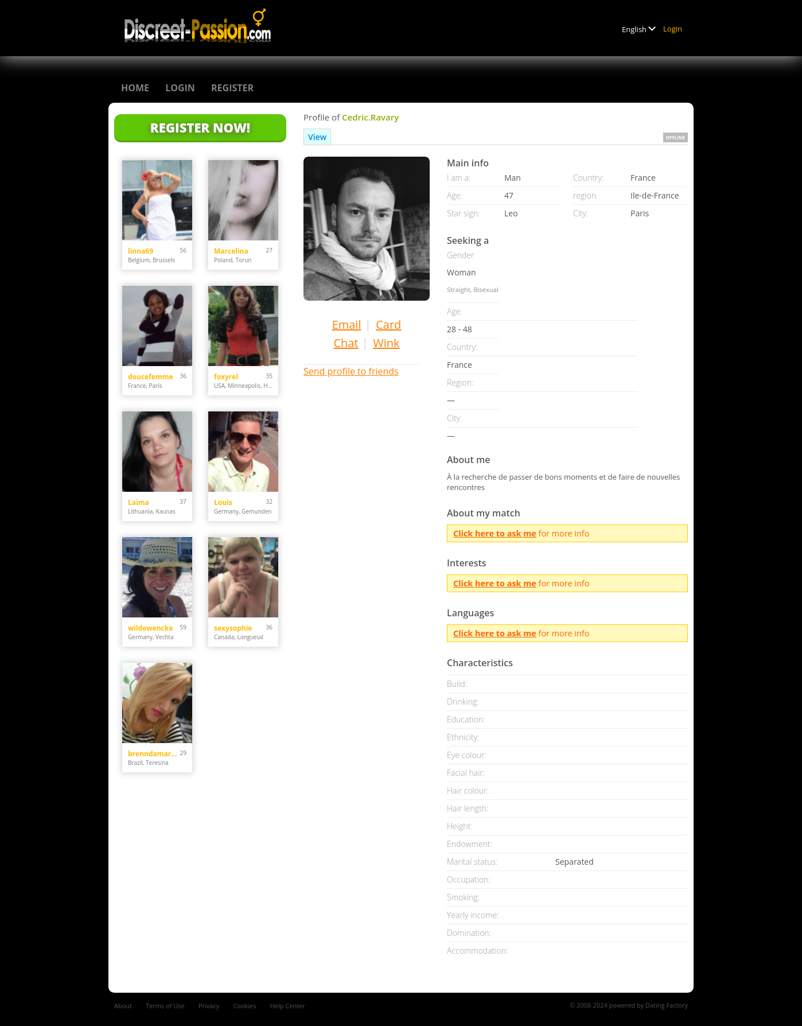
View (317, 136)
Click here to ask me (494, 533)
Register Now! (200, 127)
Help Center (287, 1005)
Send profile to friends (351, 371)
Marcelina (231, 251)
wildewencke (150, 628)
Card (388, 324)
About (123, 1005)
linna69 (140, 251)
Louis (223, 502)
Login (672, 29)
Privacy (208, 1005)
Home (135, 87)
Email (346, 324)
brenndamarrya (154, 754)
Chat (345, 343)
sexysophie (233, 628)
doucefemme (150, 377)
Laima (138, 502)
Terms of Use (165, 1005)
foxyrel (226, 377)
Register (232, 87)
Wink (386, 343)
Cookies (244, 1005)
